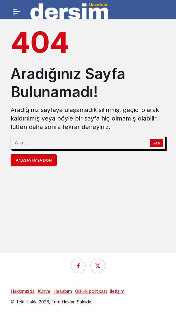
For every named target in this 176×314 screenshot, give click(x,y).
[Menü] (17, 12)
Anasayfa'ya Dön (34, 160)
